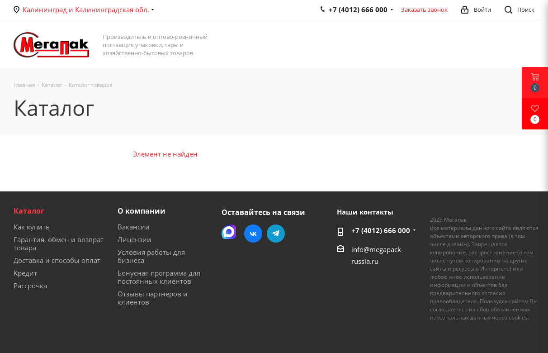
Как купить (32, 226)
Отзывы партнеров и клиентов (153, 297)
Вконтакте (253, 233)
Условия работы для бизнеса (151, 256)
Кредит (25, 272)
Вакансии (134, 226)
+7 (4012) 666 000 (380, 230)
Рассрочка (30, 285)
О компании (141, 211)
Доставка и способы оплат (57, 260)
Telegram (276, 233)
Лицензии (134, 239)
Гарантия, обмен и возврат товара (59, 243)
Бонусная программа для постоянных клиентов (159, 277)
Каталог (29, 211)
